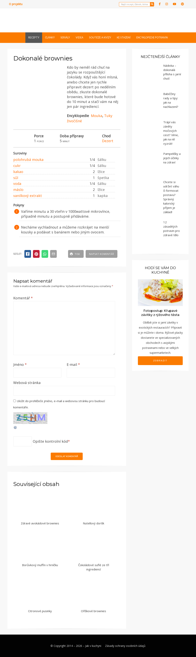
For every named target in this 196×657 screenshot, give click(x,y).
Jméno (20, 364)
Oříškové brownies (93, 611)
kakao (18, 171)
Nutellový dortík (93, 523)
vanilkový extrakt (27, 195)
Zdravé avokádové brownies (40, 523)
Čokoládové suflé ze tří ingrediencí (93, 567)
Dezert (107, 140)
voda (17, 183)
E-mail (73, 364)
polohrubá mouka (28, 159)
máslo (18, 189)
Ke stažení (123, 37)
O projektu (15, 4)
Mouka (96, 115)
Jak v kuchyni (93, 646)
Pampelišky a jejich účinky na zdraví (172, 158)
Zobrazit (160, 360)
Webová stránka (27, 382)
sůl (15, 177)
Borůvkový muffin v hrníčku (40, 565)
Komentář (23, 298)
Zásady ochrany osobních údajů (125, 646)
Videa (79, 37)
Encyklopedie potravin (152, 37)
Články (50, 37)
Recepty (33, 37)
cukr (17, 165)
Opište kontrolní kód (50, 441)
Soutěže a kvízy (100, 37)
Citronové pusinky (40, 611)
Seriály (65, 37)
